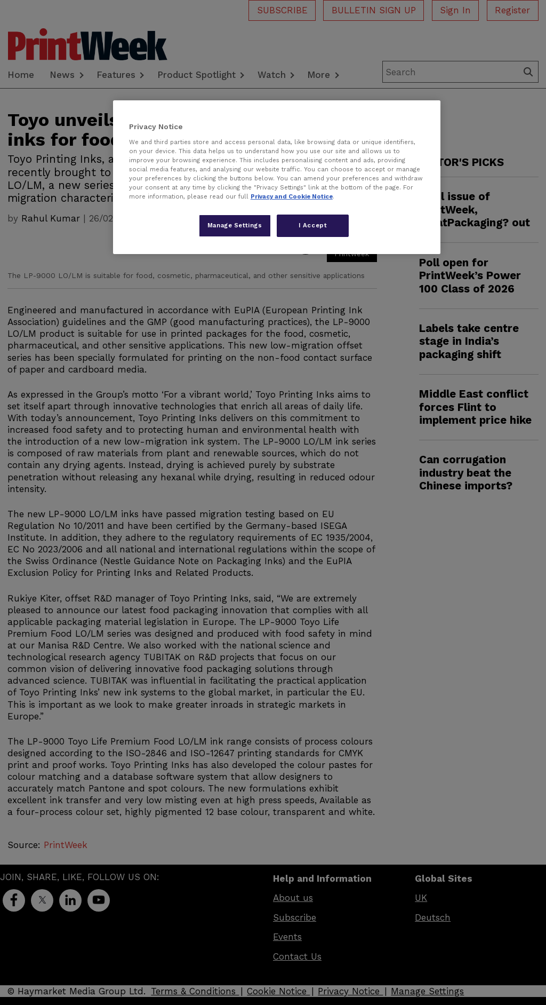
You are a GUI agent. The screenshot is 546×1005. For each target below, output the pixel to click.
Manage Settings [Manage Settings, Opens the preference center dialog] (234, 225)
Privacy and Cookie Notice (292, 196)
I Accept (313, 225)
